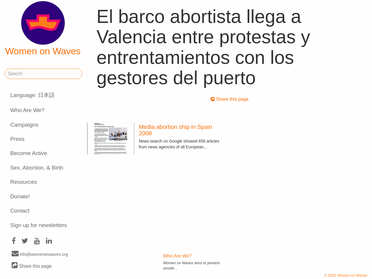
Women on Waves (43, 28)
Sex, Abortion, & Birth (36, 168)
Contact (19, 211)
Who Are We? (27, 110)
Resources (23, 182)
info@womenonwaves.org (40, 254)
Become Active (28, 153)
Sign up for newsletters (38, 225)
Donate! (20, 196)
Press (17, 139)
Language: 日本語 (32, 95)
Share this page (32, 266)
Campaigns (24, 125)
